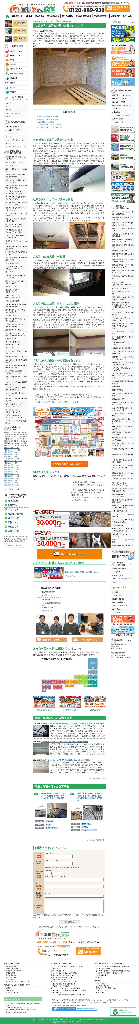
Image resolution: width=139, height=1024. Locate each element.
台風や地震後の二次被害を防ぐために (123, 428)
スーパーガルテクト (12, 126)
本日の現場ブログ (101, 16)
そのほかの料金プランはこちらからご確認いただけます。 (57, 402)
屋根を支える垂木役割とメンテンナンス (13, 411)
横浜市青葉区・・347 (11, 474)
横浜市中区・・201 (10, 454)
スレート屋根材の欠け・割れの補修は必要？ (123, 338)
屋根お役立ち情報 (118, 399)
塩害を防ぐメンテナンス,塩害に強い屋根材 (16, 361)
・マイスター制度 (10, 977)
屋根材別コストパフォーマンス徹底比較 (16, 352)
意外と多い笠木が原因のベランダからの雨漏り (16, 181)
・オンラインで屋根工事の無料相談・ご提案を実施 (111, 966)
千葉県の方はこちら (70, 710)
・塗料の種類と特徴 (101, 975)
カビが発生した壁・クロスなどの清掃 (49, 124)
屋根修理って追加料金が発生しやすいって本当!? (123, 260)
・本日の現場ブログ (11, 992)
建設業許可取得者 (118, 599)
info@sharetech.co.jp (124, 657)
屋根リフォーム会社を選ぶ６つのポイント (123, 394)
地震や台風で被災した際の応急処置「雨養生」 (16, 259)
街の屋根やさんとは (119, 98)
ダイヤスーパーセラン (119, 568)
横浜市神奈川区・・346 (12, 450)
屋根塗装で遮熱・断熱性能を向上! (123, 455)
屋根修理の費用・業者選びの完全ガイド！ (123, 218)
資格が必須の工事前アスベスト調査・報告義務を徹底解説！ (16, 334)
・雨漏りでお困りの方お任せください (62, 975)
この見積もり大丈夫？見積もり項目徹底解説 (123, 235)
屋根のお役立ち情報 (83, 16)
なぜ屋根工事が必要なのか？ (122, 288)
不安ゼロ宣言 (116, 109)
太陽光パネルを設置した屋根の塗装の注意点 (123, 352)
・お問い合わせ (99, 992)
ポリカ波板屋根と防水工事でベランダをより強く (123, 495)
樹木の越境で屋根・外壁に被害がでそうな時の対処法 (123, 266)
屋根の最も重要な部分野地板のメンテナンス (13, 343)
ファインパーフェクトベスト (122, 579)
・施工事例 (8, 988)
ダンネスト (116, 582)
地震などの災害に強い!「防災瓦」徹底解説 (122, 439)
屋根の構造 (9, 166)
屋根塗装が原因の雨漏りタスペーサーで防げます (13, 192)
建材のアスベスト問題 (13, 330)
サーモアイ (116, 572)
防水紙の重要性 (10, 339)
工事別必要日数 (117, 390)
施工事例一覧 (17, 16)
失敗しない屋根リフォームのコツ (123, 293)
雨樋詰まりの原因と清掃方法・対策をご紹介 (123, 501)
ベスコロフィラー (118, 575)
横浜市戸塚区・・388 (11, 478)
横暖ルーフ (9, 137)
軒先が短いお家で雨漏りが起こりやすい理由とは (16, 320)
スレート (8, 103)
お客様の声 (115, 16)
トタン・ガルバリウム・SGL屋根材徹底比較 (16, 383)
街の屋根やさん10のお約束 (121, 105)
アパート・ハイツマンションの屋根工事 (123, 515)
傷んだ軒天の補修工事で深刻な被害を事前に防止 (16, 187)
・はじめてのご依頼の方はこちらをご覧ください (66, 966)
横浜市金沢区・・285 (11, 467)
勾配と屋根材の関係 (12, 301)
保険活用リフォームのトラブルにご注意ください (123, 272)
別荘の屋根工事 (117, 525)
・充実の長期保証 (10, 975)
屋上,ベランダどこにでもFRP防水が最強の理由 (16, 214)
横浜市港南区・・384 (11, 459)
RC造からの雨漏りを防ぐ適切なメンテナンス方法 (14, 416)
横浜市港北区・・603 (11, 469)
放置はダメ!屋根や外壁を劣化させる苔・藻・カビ (16, 366)
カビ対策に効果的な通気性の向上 (47, 117)
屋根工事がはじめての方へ (121, 95)
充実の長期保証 (117, 119)
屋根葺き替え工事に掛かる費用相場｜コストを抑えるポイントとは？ (123, 326)
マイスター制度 (117, 122)
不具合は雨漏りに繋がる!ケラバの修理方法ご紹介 (16, 176)
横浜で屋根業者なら (119, 602)
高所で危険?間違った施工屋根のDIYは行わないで (14, 405)
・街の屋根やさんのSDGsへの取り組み (17, 982)
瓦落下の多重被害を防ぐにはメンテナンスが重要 (123, 409)
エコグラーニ (10, 133)
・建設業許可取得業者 (102, 986)
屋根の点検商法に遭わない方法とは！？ (123, 255)
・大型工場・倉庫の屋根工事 (59, 986)
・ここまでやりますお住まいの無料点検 (63, 973)
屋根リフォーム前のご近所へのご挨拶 (123, 229)
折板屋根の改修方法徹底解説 (122, 348)
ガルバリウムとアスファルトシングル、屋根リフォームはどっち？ (123, 468)
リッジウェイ (10, 143)
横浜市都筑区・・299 (11, 476)
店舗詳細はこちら (48, 611)
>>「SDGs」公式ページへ (13, 545)
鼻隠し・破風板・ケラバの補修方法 (16, 170)
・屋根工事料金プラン (57, 971)
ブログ (43, 21)
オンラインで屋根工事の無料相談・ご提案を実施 (123, 213)
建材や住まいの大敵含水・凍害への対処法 (13, 296)
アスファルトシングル (13, 113)
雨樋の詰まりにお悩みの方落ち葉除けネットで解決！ (123, 506)
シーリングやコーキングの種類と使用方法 (16, 248)
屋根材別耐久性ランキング (14, 356)
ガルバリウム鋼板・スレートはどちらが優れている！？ (16, 389)
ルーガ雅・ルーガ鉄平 (13, 130)
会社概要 (28, 16)
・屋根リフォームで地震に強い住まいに (63, 982)
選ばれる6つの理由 (118, 102)
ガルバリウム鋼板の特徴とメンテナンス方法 (16, 394)
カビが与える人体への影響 (45, 122)
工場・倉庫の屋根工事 (119, 511)
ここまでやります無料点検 (121, 115)
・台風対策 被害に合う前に (58, 979)
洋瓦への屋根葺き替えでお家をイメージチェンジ (16, 378)
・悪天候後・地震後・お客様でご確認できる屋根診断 (112, 971)
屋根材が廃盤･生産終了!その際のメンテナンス (13, 372)
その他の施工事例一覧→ (96, 840)
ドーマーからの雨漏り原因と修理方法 (16, 422)
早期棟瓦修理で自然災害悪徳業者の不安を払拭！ (13, 231)
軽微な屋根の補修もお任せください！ (123, 546)
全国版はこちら (96, 710)
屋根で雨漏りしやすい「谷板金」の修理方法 (15, 311)
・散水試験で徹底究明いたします (60, 977)
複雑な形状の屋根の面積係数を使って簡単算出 (13, 268)
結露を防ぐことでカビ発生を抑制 (47, 119)
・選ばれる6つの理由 (11, 969)
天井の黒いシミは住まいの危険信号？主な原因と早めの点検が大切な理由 (65, 760)
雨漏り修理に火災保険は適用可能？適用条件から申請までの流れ (123, 421)
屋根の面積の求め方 (12, 263)
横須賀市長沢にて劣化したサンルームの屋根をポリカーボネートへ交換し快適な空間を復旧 (53, 796)
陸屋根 (7, 116)
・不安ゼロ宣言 (9, 973)
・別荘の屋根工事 (55, 992)
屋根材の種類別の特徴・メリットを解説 (16, 158)
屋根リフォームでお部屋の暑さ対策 (123, 541)
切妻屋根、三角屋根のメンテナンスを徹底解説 (16, 276)
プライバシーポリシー (77, 927)
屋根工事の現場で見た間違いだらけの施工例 (123, 444)
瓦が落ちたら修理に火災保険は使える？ (123, 414)
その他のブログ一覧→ (97, 778)
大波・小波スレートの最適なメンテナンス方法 (16, 237)
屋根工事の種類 (53, 16)
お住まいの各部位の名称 (13, 162)
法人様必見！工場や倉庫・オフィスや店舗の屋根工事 (123, 530)
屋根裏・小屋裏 (10, 286)
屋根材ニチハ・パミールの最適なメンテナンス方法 (123, 358)
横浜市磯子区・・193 (11, 465)
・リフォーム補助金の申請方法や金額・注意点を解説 (67, 995)
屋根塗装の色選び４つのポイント (123, 450)
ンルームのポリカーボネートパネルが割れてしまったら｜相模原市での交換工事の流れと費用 (72, 723)
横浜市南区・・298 (10, 456)
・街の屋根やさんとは (12, 966)
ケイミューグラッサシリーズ (15, 147)
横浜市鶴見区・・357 (11, 448)
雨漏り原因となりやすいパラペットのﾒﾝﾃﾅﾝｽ (16, 209)
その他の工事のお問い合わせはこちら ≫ (69, 464)
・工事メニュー (54, 969)
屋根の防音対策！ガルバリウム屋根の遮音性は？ (123, 474)
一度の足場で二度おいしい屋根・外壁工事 (122, 461)
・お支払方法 (8, 979)
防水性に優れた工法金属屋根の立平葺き (16, 253)
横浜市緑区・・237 (10, 472)
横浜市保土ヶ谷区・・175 (13, 461)
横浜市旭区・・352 (10, 463)
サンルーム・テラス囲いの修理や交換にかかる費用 (123, 521)
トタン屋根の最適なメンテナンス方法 (123, 343)
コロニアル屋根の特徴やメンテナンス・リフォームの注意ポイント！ (123, 376)
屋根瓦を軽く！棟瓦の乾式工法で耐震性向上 (123, 433)
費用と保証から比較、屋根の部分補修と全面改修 (123, 298)
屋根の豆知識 (67, 16)
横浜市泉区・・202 (10, 480)
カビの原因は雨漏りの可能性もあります (49, 127)
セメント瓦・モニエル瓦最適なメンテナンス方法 (13, 225)
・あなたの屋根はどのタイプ (104, 969)
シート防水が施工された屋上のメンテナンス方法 (16, 203)
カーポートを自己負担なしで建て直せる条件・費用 (123, 490)
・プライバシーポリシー (102, 990)
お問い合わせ (128, 16)
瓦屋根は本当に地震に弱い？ (122, 478)
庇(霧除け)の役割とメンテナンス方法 (16, 242)
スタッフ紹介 (116, 595)
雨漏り (100, 148)
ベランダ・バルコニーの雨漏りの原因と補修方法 (16, 220)
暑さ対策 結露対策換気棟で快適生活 (12, 291)
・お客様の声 (8, 990)
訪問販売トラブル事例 (119, 250)
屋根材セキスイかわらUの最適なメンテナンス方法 (122, 363)
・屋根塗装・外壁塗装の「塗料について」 (108, 973)
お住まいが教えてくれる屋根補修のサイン (123, 314)
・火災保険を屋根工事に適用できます (62, 984)
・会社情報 (98, 977)
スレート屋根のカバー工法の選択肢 (123, 332)
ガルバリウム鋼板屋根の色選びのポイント (16, 400)
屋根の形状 (9, 272)
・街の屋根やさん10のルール (14, 971)
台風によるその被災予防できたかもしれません (123, 403)
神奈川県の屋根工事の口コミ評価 (123, 277)
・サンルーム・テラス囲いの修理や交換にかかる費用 (67, 990)
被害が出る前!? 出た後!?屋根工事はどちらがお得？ (122, 240)
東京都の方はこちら (45, 710)
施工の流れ (39, 16)
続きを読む (70, 576)
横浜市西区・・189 (10, 452)
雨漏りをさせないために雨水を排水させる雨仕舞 (16, 305)
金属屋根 (8, 110)
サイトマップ (116, 612)
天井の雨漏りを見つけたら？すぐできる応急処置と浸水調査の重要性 (64, 742)
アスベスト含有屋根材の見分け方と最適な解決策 (16, 325)
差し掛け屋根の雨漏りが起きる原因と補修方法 (16, 282)
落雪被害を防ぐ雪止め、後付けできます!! (123, 535)
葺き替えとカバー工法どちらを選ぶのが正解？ (123, 319)
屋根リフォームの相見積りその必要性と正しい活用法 (123, 224)
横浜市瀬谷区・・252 (11, 485)
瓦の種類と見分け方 (12, 315)
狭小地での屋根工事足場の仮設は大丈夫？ (123, 382)
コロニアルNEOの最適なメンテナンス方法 (123, 369)
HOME (35, 21)
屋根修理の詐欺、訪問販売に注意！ (123, 246)
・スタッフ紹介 (99, 984)
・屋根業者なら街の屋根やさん (105, 988)
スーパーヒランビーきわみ (14, 140)
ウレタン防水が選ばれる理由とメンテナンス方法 (16, 198)
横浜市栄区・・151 (10, 482)
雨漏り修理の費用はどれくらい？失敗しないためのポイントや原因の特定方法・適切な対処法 (123, 306)
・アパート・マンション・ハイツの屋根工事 (64, 988)
